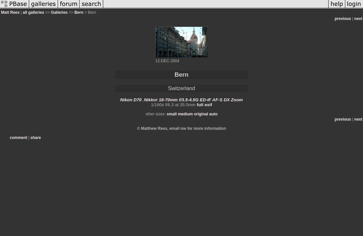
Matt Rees (10, 12)
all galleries (33, 12)
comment (18, 137)
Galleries (59, 12)
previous (343, 18)
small (172, 114)
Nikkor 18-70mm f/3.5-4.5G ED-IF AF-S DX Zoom (193, 99)
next (358, 18)
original (201, 114)
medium (185, 114)
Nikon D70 (131, 99)
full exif (204, 104)
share (35, 137)
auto (213, 114)
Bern (78, 12)
